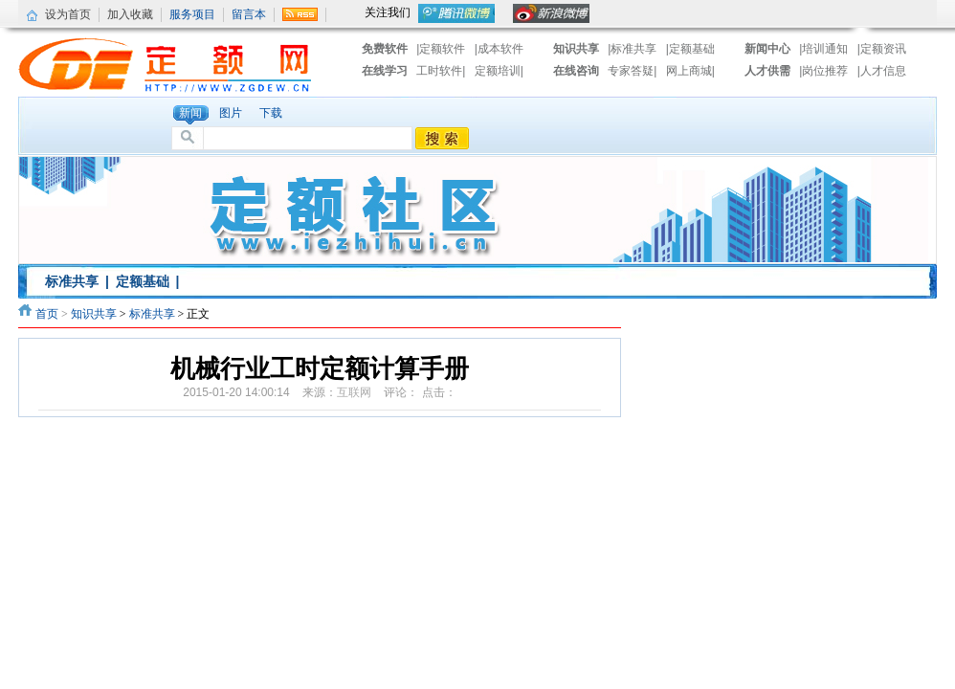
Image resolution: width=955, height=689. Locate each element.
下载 (270, 113)
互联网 (354, 392)
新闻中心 (767, 49)
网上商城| (690, 71)
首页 (46, 314)
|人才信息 (881, 71)
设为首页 (68, 14)
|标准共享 (632, 49)
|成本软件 (499, 49)
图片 (230, 113)
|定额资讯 (881, 49)
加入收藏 (130, 14)
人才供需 (767, 71)
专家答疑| (633, 71)
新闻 (190, 113)
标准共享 (72, 281)
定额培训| (499, 71)
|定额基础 (690, 49)
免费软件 (385, 49)
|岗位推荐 (823, 71)
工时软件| (442, 71)
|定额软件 (440, 49)
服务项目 (192, 14)
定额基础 (142, 281)
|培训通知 (823, 49)
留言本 (249, 14)
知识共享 (576, 49)
